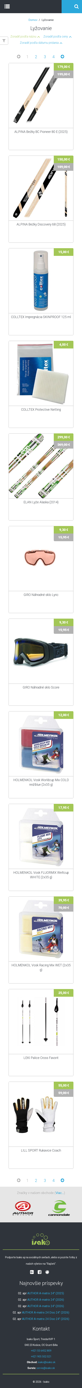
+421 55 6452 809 (41, 1350)
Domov (32, 20)
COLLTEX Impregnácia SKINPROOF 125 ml (41, 317)
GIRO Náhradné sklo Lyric (41, 595)
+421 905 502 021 (41, 1356)
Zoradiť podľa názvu (23, 36)
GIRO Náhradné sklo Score (41, 687)
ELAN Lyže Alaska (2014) (41, 502)
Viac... (60, 1193)
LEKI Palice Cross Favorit (41, 1058)
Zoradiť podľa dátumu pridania (39, 42)
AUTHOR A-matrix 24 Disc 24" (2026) (45, 1312)
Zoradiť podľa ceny (55, 36)
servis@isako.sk (46, 1368)
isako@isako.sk (46, 1362)
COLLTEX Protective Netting (41, 409)
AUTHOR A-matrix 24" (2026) (45, 1299)
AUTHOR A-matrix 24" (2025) (45, 1293)
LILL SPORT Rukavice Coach (41, 1150)
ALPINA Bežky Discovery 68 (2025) (41, 224)
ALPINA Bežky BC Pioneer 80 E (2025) (41, 132)
